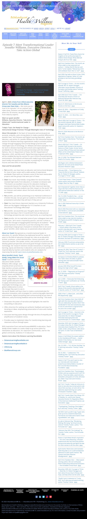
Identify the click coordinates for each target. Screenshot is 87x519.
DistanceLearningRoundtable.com (16, 340)
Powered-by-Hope (77, 490)
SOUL (52, 28)
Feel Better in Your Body (54, 36)
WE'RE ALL (63, 28)
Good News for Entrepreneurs (65, 35)
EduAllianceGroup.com (12, 350)
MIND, (36, 28)
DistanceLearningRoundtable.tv (15, 344)
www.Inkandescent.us (55, 502)
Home (5, 34)
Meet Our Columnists (23, 34)
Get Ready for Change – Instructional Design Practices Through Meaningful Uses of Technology (32, 92)
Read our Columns (33, 35)
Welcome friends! (13, 34)
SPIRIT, (47, 28)
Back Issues (40, 34)
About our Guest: (8, 233)
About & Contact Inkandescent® (78, 35)
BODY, (41, 28)
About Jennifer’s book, (13, 257)
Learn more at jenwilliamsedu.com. (30, 252)
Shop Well (47, 34)
